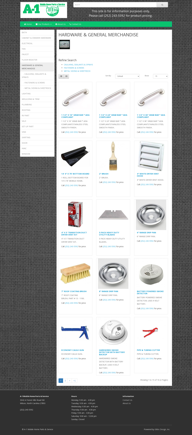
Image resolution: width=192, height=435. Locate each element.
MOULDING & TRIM (30, 99)
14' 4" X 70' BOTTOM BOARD (75, 173)
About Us (60, 24)
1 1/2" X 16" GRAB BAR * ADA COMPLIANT (75, 116)
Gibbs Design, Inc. (162, 429)
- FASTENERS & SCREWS (33, 82)
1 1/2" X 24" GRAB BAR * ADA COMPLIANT (113, 116)
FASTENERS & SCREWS (74, 68)
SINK (24, 132)
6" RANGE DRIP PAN (146, 232)
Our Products (43, 24)
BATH (24, 32)
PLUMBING (27, 104)
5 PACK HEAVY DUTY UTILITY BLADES (109, 233)
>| (74, 380)
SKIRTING (26, 137)
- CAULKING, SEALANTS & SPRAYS (34, 75)
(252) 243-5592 (114, 15)
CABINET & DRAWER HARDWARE (36, 38)
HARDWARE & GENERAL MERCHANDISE (32, 67)
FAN (23, 49)
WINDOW (26, 154)
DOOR (24, 143)
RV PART (25, 115)
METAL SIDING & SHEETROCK (77, 71)
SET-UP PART (28, 126)
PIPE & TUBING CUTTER (148, 350)
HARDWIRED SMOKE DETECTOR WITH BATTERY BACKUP (112, 352)
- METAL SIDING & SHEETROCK (36, 88)
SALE (24, 121)
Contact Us (75, 24)
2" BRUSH (103, 173)
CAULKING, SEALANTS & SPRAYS (78, 64)
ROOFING (26, 110)
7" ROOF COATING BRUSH (74, 291)
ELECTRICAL (27, 43)
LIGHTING (26, 93)
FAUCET (25, 54)
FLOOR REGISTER (29, 60)
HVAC (24, 148)
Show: (147, 76)
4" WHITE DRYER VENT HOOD (148, 174)
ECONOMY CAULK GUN (72, 350)
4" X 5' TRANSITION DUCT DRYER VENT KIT (74, 233)
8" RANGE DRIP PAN (108, 291)
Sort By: (108, 76)
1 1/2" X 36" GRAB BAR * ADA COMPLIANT (151, 116)
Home (28, 24)
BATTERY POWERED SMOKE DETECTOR (150, 292)
